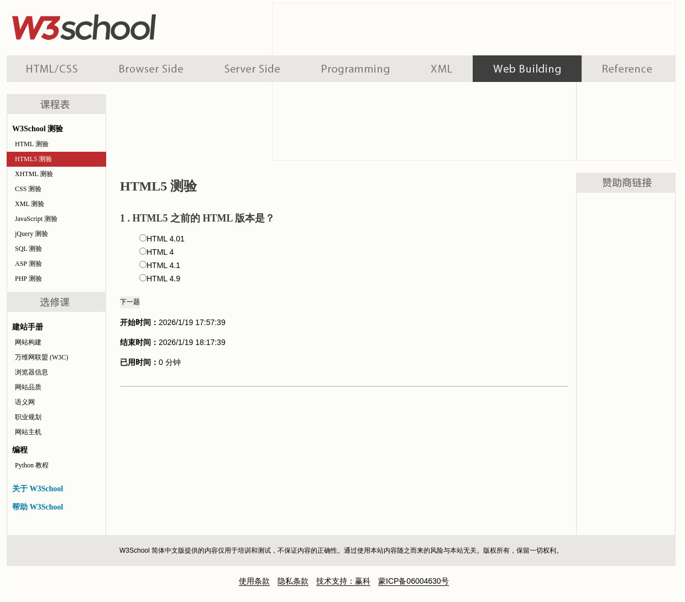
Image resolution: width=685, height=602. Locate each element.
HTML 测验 (32, 144)
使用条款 (254, 581)
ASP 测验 (28, 263)
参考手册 (629, 68)
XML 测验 (29, 204)
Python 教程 (32, 465)
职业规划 (28, 417)
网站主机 (28, 432)
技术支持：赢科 (343, 581)
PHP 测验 (28, 278)
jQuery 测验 (31, 234)
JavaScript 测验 (36, 219)
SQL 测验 (28, 249)
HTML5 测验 (33, 159)
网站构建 (28, 342)
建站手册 (527, 68)
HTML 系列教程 (52, 68)
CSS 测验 (28, 189)
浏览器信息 (31, 372)
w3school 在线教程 (109, 25)
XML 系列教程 (441, 68)
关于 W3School (37, 489)
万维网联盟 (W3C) (41, 357)
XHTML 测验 (34, 174)
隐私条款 (293, 581)
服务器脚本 (252, 68)
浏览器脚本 (151, 68)
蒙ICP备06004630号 (413, 581)
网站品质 (28, 387)
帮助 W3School (37, 507)
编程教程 (355, 68)
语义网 (25, 402)
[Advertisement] (626, 363)
